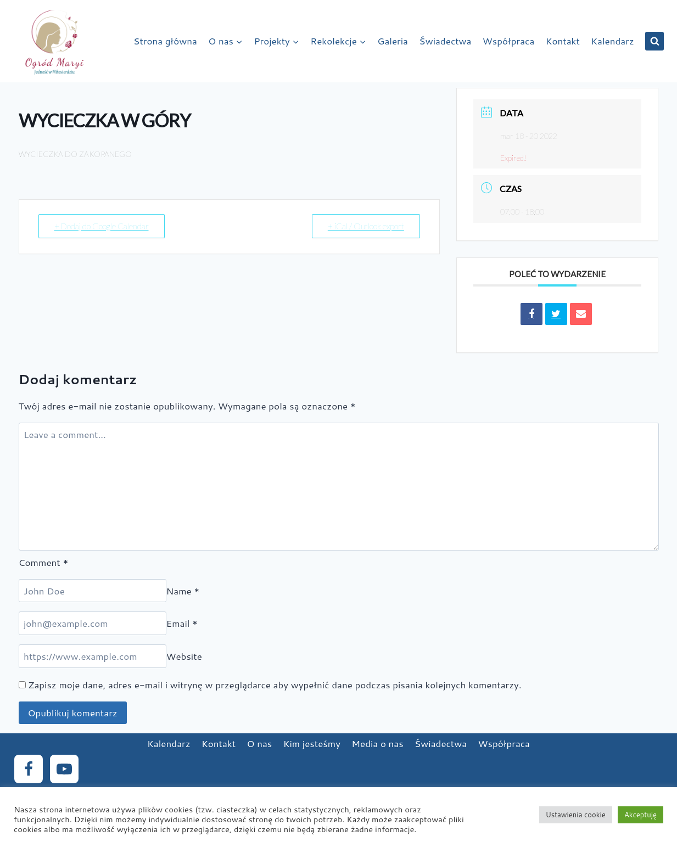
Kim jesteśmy (311, 743)
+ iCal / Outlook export (366, 226)
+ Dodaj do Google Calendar (101, 226)
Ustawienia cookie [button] (576, 814)
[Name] (92, 591)
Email (182, 623)
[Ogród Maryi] (54, 41)
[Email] (92, 623)
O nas (259, 743)
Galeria (392, 40)
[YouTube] (64, 769)
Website (184, 656)
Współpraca (508, 40)
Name (183, 590)
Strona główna (165, 40)
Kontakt (563, 40)
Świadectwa (445, 40)
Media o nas (377, 743)
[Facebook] (28, 769)
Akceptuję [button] (640, 814)
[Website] (92, 656)
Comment (44, 562)
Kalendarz (612, 40)
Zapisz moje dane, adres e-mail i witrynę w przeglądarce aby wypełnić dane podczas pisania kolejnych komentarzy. (275, 684)
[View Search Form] (654, 41)
